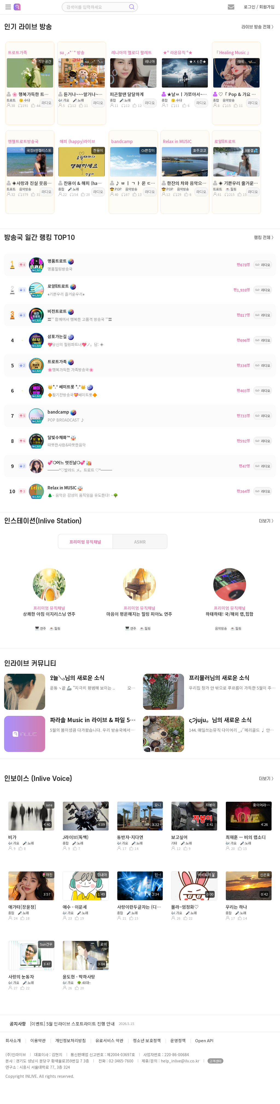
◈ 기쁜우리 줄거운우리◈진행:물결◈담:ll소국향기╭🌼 (236, 183)
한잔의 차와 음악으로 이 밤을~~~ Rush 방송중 (184, 183)
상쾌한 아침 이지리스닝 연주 (49, 614)
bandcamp (122, 141)
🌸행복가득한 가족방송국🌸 (71, 369)
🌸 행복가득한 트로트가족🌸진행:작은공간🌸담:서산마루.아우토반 (29, 94)
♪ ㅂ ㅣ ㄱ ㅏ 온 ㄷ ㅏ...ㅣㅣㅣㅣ (133, 183)
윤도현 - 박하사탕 (79, 976)
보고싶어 (179, 837)
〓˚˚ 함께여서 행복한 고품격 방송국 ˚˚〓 (80, 319)
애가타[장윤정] (22, 906)
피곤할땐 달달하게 (127, 94)
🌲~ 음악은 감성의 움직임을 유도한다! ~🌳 (83, 495)
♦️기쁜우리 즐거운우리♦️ (66, 294)
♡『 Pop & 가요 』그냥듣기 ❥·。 (236, 94)
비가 (12, 837)
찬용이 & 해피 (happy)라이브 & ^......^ (81, 183)
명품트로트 (57, 261)
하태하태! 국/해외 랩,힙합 (229, 614)
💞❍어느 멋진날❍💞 (66, 462)
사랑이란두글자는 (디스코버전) (139, 906)
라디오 (46, 102)
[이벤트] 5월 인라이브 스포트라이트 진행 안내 (72, 1023)
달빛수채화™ (59, 437)
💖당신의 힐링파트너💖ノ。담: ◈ (76, 344)
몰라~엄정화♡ (185, 906)
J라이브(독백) (76, 837)
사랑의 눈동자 (21, 976)
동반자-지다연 (130, 837)
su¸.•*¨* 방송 (72, 52)
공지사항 (18, 1023)
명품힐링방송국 (60, 269)
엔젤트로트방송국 (23, 141)
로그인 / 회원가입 (259, 7)
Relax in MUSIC (177, 141)
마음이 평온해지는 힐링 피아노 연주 (139, 614)
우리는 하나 (236, 906)
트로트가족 (17, 52)
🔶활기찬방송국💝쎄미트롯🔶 (72, 394)
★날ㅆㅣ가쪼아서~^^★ (184, 94)
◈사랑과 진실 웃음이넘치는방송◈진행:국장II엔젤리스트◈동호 (29, 183)
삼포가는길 (57, 336)
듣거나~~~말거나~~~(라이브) (81, 94)
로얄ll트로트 (225, 141)
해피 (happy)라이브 (77, 141)
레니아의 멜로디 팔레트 (131, 52)
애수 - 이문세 (75, 906)
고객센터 (215, 1061)
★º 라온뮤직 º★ (177, 52)
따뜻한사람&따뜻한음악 (67, 445)
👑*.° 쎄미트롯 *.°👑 (67, 387)
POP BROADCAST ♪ (66, 420)
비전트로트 (57, 311)
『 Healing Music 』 (232, 52)
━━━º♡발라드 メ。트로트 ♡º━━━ (80, 470)
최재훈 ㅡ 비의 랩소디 (246, 837)
